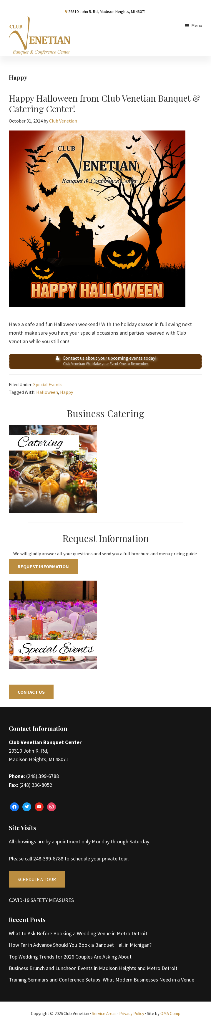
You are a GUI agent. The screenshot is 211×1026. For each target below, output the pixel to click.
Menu (196, 25)
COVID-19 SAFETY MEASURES (41, 900)
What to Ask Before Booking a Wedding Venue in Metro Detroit (78, 933)
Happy (66, 392)
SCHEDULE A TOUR (37, 879)
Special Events (47, 384)
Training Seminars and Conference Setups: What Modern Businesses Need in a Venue (101, 979)
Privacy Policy (131, 1013)
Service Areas (104, 1013)
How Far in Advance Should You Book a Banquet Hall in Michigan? (80, 944)
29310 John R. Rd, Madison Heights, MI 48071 (107, 11)
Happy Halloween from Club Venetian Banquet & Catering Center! (104, 103)
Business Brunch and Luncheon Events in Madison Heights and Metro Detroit (93, 968)
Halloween (47, 392)
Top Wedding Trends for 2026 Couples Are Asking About (70, 956)
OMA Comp (170, 1013)
